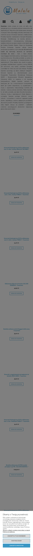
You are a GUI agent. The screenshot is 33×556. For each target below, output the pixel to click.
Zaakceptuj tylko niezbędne (17, 536)
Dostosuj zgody (16, 540)
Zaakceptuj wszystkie (16, 545)
